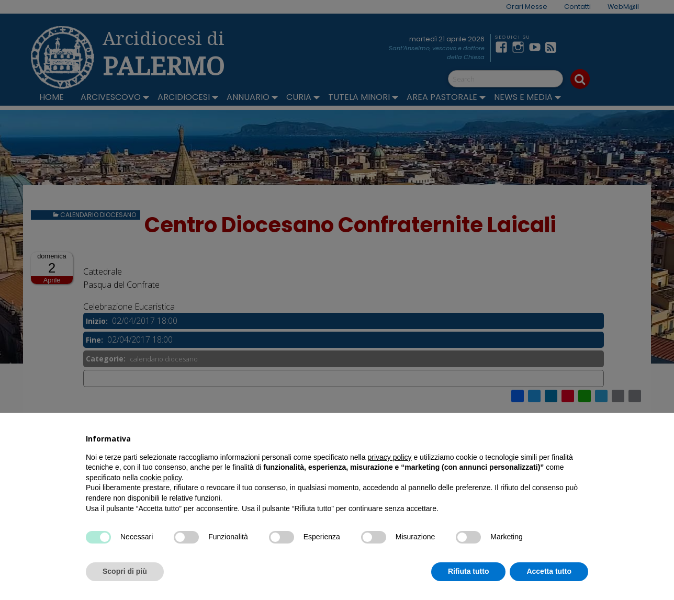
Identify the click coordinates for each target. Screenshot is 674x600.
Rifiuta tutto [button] (468, 571)
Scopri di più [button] (125, 571)
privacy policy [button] (390, 457)
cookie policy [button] (161, 477)
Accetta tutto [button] (548, 571)
